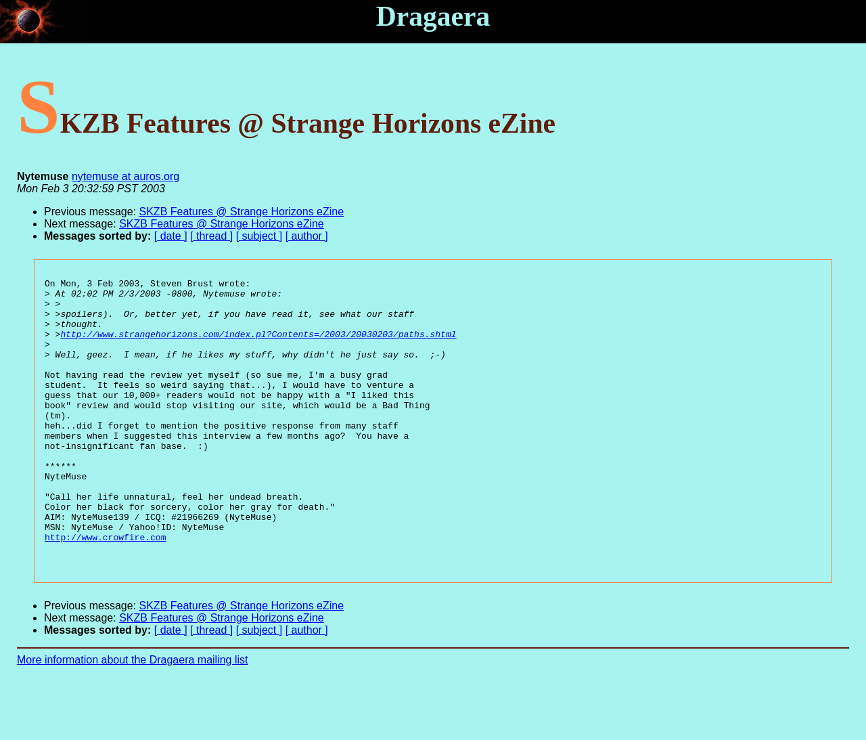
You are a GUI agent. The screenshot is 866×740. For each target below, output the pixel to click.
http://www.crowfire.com (105, 590)
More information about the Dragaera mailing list (132, 716)
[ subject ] (259, 236)
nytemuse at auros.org (125, 176)
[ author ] (307, 236)
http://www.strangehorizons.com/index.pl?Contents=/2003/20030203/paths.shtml (258, 346)
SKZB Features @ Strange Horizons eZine (241, 211)
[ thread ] (211, 236)
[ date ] (170, 236)
